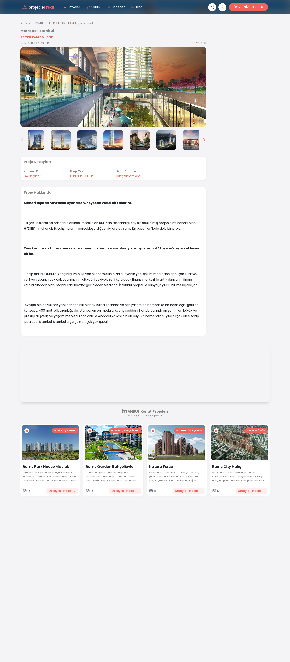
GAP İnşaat (31, 176)
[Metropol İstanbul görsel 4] (87, 140)
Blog (136, 7)
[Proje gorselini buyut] (113, 87)
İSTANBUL (63, 23)
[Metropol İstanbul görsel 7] (166, 140)
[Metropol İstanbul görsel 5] (113, 140)
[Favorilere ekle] (26, 430)
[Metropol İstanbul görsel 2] (34, 140)
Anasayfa (26, 23)
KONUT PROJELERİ (45, 23)
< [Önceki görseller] (22, 140)
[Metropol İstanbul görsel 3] (61, 140)
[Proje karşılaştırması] (212, 7)
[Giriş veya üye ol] (222, 7)
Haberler (116, 7)
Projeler (72, 7)
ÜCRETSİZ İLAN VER (248, 7)
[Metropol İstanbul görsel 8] (193, 140)
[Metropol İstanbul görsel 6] (140, 140)
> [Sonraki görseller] (204, 140)
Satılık (93, 7)
